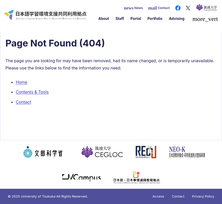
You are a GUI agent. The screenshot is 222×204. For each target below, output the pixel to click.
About (103, 18)
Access (158, 196)
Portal (135, 18)
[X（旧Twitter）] (188, 8)
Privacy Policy (203, 196)
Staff (120, 18)
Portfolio (154, 18)
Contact (159, 8)
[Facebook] (178, 8)
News (133, 8)
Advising (176, 18)
